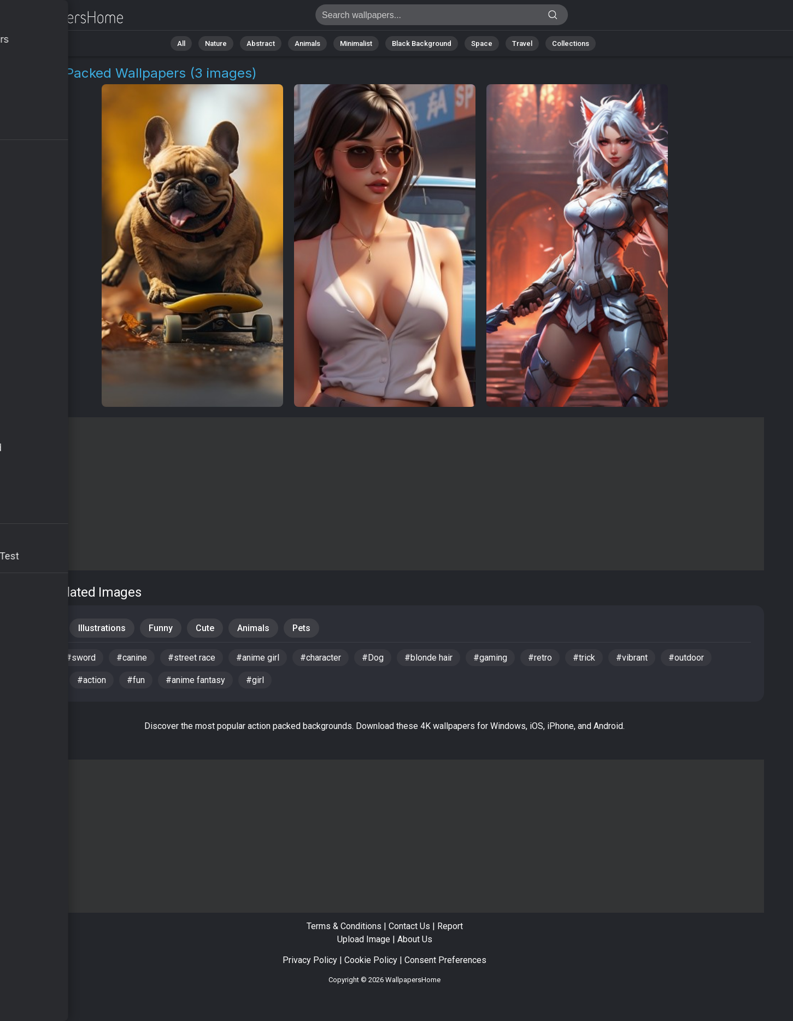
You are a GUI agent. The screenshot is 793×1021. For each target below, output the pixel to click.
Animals (307, 43)
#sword (81, 657)
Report (450, 926)
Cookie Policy (370, 960)
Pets (301, 628)
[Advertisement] (384, 493)
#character (320, 657)
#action (91, 680)
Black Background (421, 43)
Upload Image (363, 939)
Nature (216, 43)
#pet (35, 657)
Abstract (260, 43)
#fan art (41, 680)
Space (481, 43)
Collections (570, 43)
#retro (540, 657)
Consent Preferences (445, 960)
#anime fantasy (195, 680)
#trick (584, 657)
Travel (522, 43)
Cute (205, 628)
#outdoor (686, 657)
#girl (255, 680)
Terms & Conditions (344, 926)
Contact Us (409, 926)
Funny (161, 628)
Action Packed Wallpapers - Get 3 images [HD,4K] (65, 18)
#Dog (373, 657)
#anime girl (257, 657)
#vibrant (632, 657)
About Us (414, 939)
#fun (136, 680)
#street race (191, 657)
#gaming (490, 657)
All (181, 43)
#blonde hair (428, 657)
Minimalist (356, 43)
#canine (131, 657)
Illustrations (102, 628)
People (41, 628)
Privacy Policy (310, 960)
